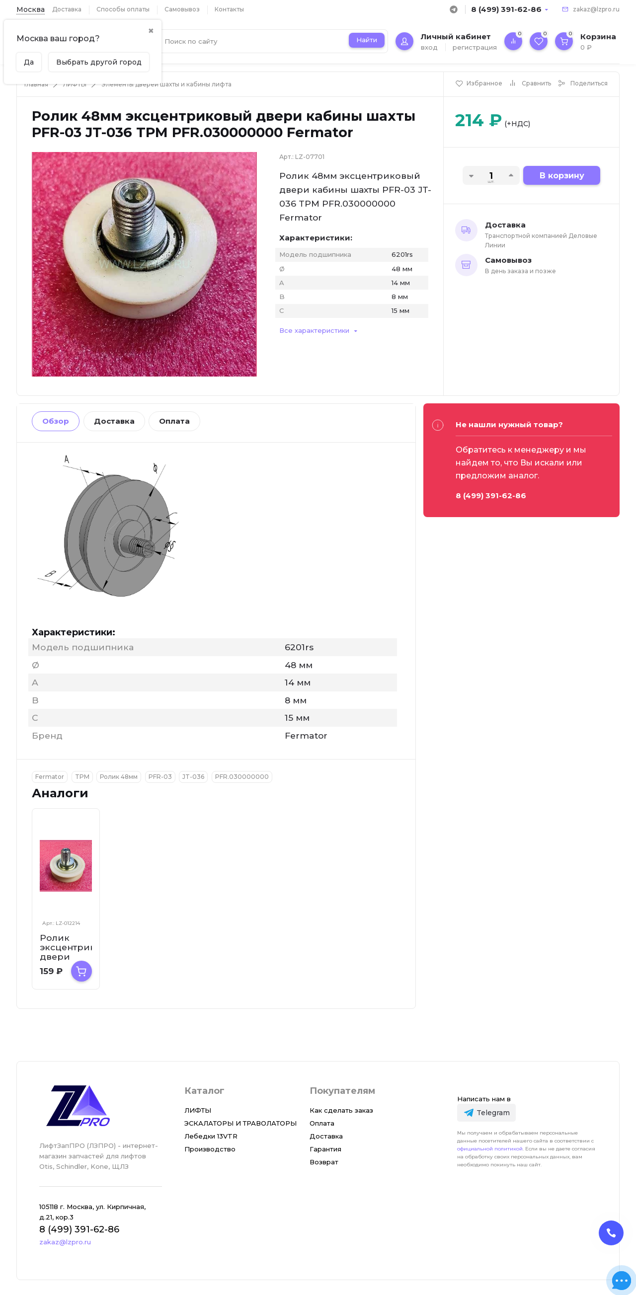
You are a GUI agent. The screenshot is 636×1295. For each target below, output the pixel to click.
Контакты (229, 9)
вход (429, 47)
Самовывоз (182, 9)
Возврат (324, 1162)
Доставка (66, 9)
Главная (36, 84)
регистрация (475, 47)
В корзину (562, 175)
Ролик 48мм (119, 776)
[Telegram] (486, 1112)
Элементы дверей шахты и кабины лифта (166, 84)
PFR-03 (160, 776)
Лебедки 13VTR (211, 1136)
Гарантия (325, 1149)
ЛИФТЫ (74, 84)
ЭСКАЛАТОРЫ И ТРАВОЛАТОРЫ (240, 1123)
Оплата (174, 421)
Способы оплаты (123, 9)
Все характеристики (314, 330)
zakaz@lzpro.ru (596, 9)
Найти (366, 40)
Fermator (49, 776)
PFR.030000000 (242, 776)
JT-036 (193, 776)
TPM (82, 776)
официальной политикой (490, 1148)
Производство (210, 1149)
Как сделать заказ (341, 1110)
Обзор (55, 421)
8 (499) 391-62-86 (506, 9)
